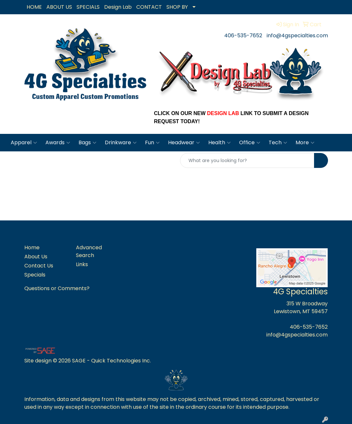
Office (249, 143)
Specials (34, 274)
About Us (35, 256)
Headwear (184, 143)
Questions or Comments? (57, 288)
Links (82, 264)
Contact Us (38, 265)
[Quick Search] (247, 160)
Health (219, 143)
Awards (57, 143)
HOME (34, 7)
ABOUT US (59, 7)
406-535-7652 (243, 35)
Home (32, 247)
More (305, 143)
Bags (87, 143)
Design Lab (118, 7)
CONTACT (149, 7)
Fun (152, 143)
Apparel (24, 143)
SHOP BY (177, 7)
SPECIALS (88, 7)
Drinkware (121, 143)
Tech (278, 143)
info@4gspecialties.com (297, 35)
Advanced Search (89, 251)
